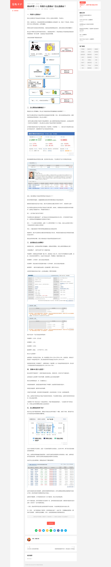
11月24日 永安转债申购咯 (33, 548)
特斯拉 (89, 59)
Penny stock (89, 65)
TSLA (96, 57)
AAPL (82, 57)
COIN (96, 68)
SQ (96, 62)
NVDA (89, 51)
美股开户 (17, 4)
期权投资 (89, 54)
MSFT (82, 62)
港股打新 (89, 62)
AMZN (96, 54)
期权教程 (89, 68)
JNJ (83, 59)
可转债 (82, 49)
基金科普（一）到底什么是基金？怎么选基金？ (58, 516)
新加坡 (82, 51)
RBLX (82, 65)
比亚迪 (96, 65)
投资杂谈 (15, 10)
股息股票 (89, 57)
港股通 (96, 49)
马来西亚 (96, 51)
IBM (96, 59)
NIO (83, 68)
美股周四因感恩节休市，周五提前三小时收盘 (65, 548)
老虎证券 (83, 54)
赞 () (51, 523)
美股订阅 (37, 538)
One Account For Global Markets (36, 564)
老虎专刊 (89, 49)
